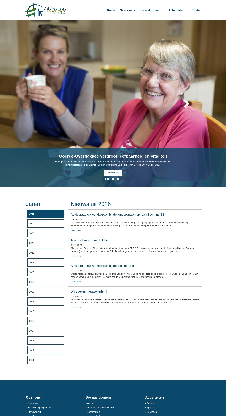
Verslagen (151, 412)
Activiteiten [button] (177, 10)
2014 (31, 330)
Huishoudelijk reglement (39, 407)
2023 (31, 243)
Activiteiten (154, 397)
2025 (31, 223)
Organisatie (33, 403)
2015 (31, 321)
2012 (31, 350)
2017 (31, 301)
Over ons (33, 397)
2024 (31, 233)
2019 (31, 282)
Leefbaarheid (93, 412)
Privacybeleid (34, 412)
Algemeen (92, 403)
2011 (31, 360)
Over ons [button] (127, 10)
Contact (196, 10)
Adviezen (151, 403)
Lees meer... (77, 230)
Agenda (150, 407)
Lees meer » (113, 172)
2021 (31, 262)
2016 (31, 311)
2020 (31, 272)
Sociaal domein (98, 397)
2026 (31, 213)
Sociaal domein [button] (152, 10)
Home (111, 10)
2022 (31, 252)
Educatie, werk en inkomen (100, 407)
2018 (31, 291)
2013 (31, 340)
